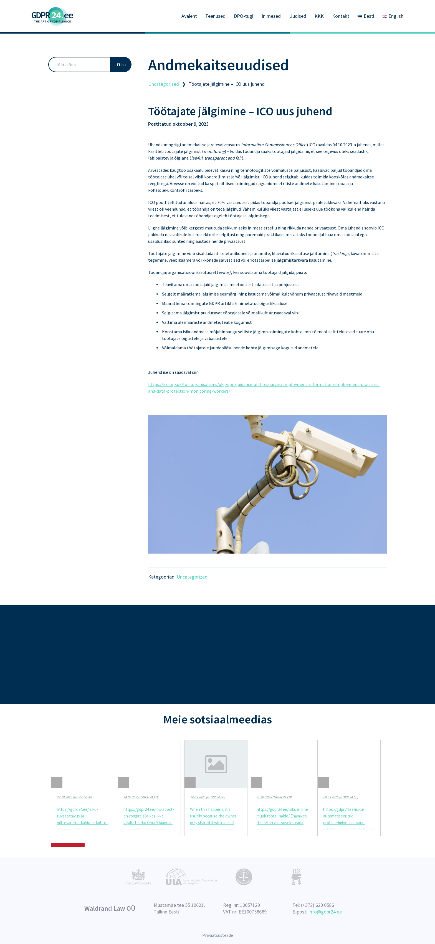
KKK (319, 16)
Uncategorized (192, 576)
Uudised (297, 16)
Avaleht (189, 16)
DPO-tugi (243, 16)
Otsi (121, 63)
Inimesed (271, 16)
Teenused (215, 16)
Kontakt (340, 16)
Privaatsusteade (217, 935)
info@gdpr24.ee (325, 911)
